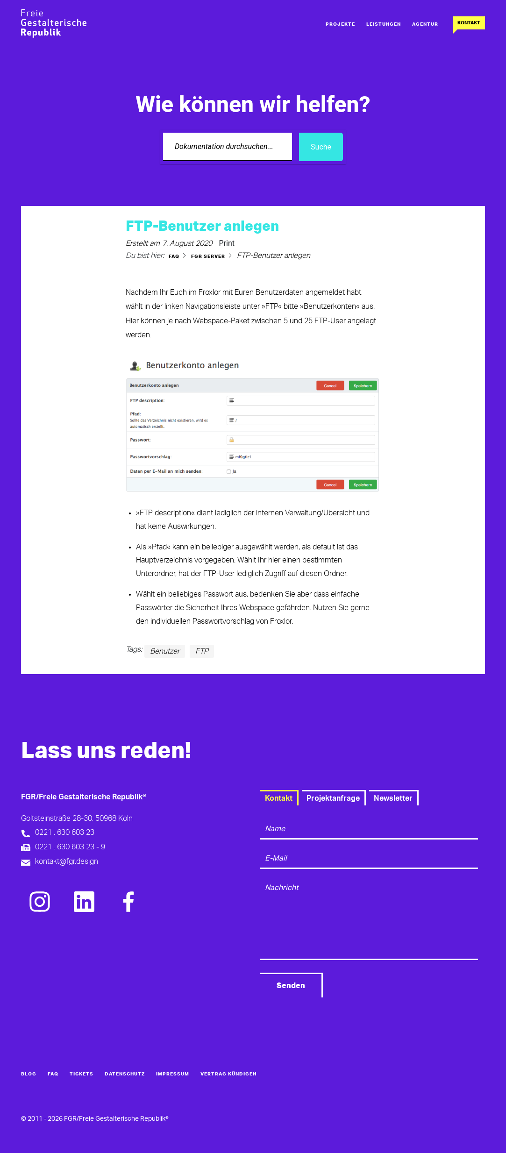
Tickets (81, 1074)
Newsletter (393, 798)
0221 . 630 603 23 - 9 (70, 847)
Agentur (425, 24)
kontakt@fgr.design (66, 861)
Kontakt (468, 23)
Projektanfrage (333, 798)
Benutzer (164, 651)
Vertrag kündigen (228, 1074)
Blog (28, 1074)
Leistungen (383, 24)
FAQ (53, 1074)
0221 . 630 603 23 (64, 832)
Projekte (340, 24)
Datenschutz (125, 1074)
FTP (201, 651)
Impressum (172, 1074)
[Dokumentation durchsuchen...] (227, 147)
